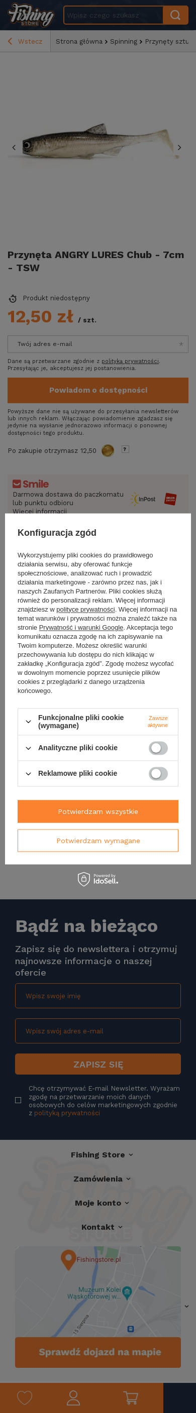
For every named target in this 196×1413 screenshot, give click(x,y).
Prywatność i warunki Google (81, 627)
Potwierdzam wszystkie (98, 811)
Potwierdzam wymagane (98, 841)
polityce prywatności (85, 609)
